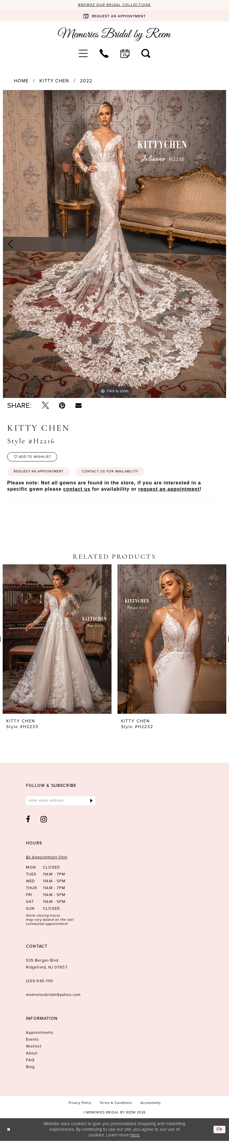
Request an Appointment (41, 473)
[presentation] (57, 641)
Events (32, 1041)
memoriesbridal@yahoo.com (53, 997)
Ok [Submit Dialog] (219, 1131)
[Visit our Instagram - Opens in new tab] (44, 821)
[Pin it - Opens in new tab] (62, 405)
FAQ (30, 1062)
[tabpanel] (114, 244)
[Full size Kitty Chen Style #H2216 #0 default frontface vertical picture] (114, 244)
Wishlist (33, 1048)
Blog (30, 1069)
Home (21, 81)
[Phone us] (104, 53)
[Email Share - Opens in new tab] (78, 406)
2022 (86, 81)
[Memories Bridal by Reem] (114, 34)
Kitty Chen (54, 81)
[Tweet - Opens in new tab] (45, 405)
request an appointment (169, 490)
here (135, 1137)
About (32, 1055)
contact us (76, 490)
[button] (83, 53)
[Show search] (145, 53)
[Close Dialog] (9, 1131)
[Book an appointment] (114, 16)
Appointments (39, 1034)
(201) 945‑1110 (39, 983)
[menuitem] (83, 53)
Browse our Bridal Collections (115, 5)
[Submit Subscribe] (91, 802)
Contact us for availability (117, 473)
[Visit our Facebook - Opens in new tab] (28, 821)
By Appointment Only (47, 859)
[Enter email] (60, 802)
